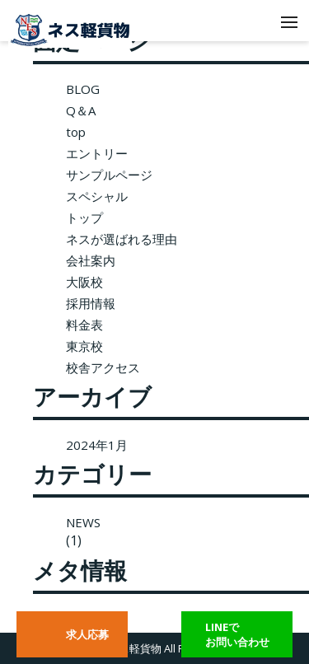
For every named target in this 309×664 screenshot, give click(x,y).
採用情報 (90, 303)
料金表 (84, 324)
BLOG (83, 89)
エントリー (97, 153)
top (76, 132)
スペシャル (97, 196)
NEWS (83, 522)
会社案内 (90, 260)
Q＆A (81, 110)
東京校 (84, 346)
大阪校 (84, 282)
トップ (84, 217)
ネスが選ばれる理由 (121, 239)
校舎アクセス (103, 367)
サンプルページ (109, 174)
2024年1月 (97, 445)
